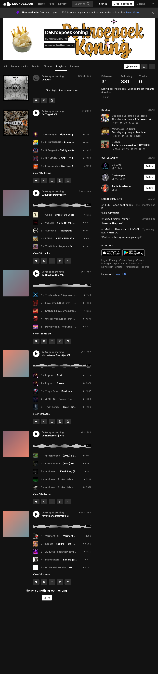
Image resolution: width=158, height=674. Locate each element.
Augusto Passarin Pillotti (59, 551)
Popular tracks (19, 66)
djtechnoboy (52, 455)
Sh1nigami (51, 150)
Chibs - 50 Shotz (64, 214)
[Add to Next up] (52, 100)
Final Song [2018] (70, 471)
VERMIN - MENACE (67, 222)
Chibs (48, 214)
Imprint (116, 263)
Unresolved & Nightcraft (59, 318)
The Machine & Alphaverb (60, 295)
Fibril (59, 375)
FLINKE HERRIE (53, 142)
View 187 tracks (42, 173)
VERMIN (49, 222)
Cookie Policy (126, 260)
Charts (118, 266)
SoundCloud (18, 4)
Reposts (74, 66)
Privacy (113, 260)
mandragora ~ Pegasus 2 (77, 559)
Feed (51, 3)
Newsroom (107, 266)
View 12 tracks (41, 413)
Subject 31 (51, 230)
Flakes (60, 383)
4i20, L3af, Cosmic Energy (60, 399)
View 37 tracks (41, 574)
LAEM (48, 238)
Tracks (36, 66)
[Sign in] (103, 3)
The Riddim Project (56, 246)
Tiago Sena (51, 391)
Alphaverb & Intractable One (61, 479)
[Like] (36, 100)
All (5, 66)
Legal (104, 260)
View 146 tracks (42, 333)
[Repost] (44, 100)
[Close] (153, 13)
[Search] (82, 4)
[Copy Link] (60, 180)
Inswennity (51, 166)
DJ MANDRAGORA (55, 567)
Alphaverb (51, 471)
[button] (152, 4)
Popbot (49, 375)
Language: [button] (114, 274)
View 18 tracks (41, 253)
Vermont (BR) (52, 535)
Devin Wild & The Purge (58, 326)
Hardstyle (51, 134)
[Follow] (132, 66)
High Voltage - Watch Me (74, 134)
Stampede (66, 230)
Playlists (61, 66)
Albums (48, 66)
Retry (47, 597)
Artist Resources (131, 263)
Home (41, 3)
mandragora (52, 559)
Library (62, 3)
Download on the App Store (111, 252)
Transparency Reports (136, 266)
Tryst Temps (52, 407)
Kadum (49, 543)
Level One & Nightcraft (58, 303)
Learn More (132, 12)
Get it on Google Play (133, 252)
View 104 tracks (42, 494)
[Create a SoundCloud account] (123, 3)
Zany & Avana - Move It (117, 218)
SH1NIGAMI (51, 158)
